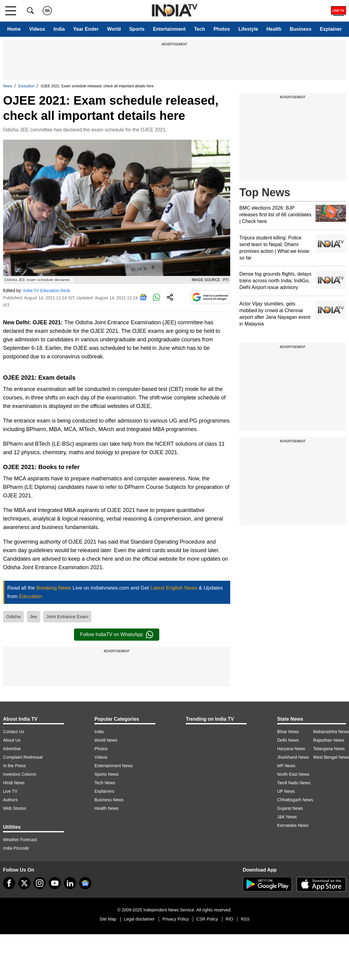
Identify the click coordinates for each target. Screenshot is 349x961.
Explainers (104, 791)
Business (300, 29)
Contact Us (13, 731)
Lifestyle (248, 29)
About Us (12, 740)
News (7, 86)
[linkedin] (70, 883)
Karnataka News (292, 825)
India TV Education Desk (46, 290)
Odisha (13, 616)
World (114, 29)
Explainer (331, 29)
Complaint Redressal (23, 757)
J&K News (287, 816)
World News (105, 740)
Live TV (10, 791)
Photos (221, 29)
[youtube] (55, 883)
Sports (137, 29)
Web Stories (14, 808)
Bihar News (288, 731)
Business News (109, 799)
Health (273, 29)
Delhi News (288, 740)
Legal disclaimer (139, 919)
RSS (245, 919)
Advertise (12, 748)
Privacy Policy (175, 919)
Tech (199, 29)
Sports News (106, 774)
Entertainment (169, 29)
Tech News (104, 782)
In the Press (14, 765)
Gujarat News (290, 808)
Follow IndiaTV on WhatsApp (116, 634)
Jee (33, 616)
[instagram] (39, 883)
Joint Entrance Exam (67, 616)
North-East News (293, 774)
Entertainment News (113, 765)
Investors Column (19, 774)
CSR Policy (207, 919)
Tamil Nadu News (293, 782)
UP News (286, 791)
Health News (106, 808)
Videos (37, 29)
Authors (10, 799)
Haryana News (291, 748)
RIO (229, 919)
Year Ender (86, 29)
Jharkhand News (293, 757)
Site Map (107, 919)
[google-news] (85, 883)
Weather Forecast (20, 839)
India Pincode (16, 848)
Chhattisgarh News (295, 799)
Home (14, 29)
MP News (286, 765)
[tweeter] (24, 883)
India (59, 29)
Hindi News (14, 782)
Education (26, 86)
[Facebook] (9, 883)
